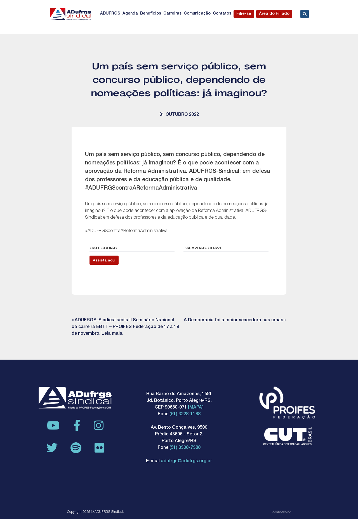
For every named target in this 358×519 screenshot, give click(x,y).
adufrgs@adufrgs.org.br (186, 461)
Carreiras (172, 14)
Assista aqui (104, 261)
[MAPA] (196, 407)
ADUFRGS (110, 14)
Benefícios (150, 14)
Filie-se (243, 14)
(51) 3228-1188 (185, 414)
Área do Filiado (274, 14)
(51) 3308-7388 (185, 448)
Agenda (130, 14)
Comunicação (197, 14)
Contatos (222, 14)
